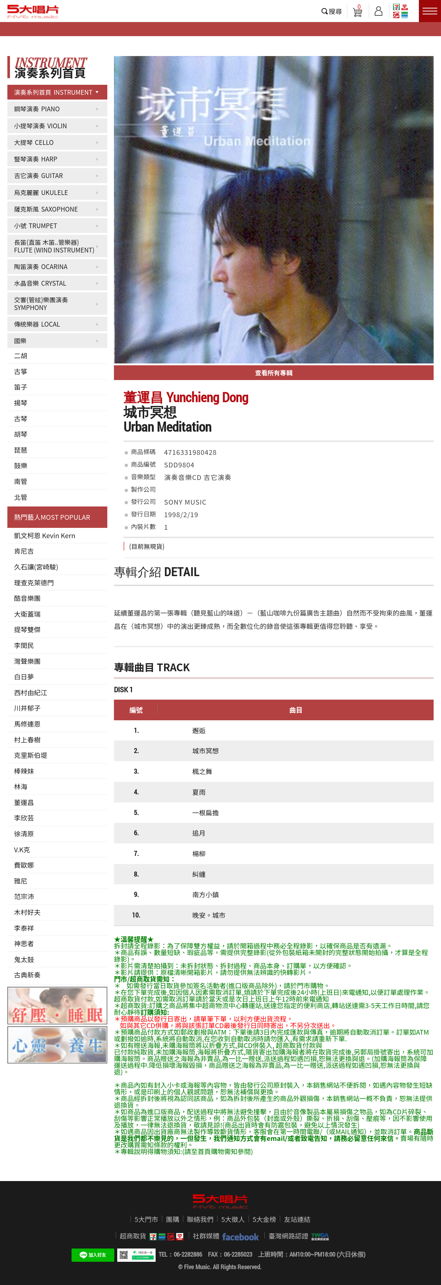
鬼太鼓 (24, 959)
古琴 (20, 418)
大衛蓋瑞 (27, 614)
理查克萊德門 (34, 582)
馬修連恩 (27, 723)
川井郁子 (27, 708)
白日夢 (24, 676)
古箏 (20, 371)
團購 (172, 1219)
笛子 (20, 386)
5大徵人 (233, 1219)
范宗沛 (24, 896)
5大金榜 (264, 1219)
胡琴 (20, 434)
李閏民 (24, 645)
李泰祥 (24, 928)
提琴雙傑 (27, 629)
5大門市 (146, 1219)
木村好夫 (27, 912)
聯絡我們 (200, 1219)
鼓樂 (20, 465)
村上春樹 (27, 739)
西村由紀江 (30, 692)
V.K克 (22, 849)
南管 (20, 481)
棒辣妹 (24, 771)
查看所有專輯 (274, 372)
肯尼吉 (24, 551)
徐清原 (24, 833)
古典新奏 (27, 974)
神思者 (24, 943)
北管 (20, 497)
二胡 (20, 355)
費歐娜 (24, 865)
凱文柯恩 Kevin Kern (44, 535)
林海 (20, 786)
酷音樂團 (27, 598)
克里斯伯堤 (30, 755)
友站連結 (297, 1219)
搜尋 (335, 11)
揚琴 (20, 402)
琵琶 (20, 450)
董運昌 (24, 802)
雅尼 (20, 880)
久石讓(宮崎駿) (36, 566)
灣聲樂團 (27, 661)
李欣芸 (24, 817)
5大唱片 (33, 11)
